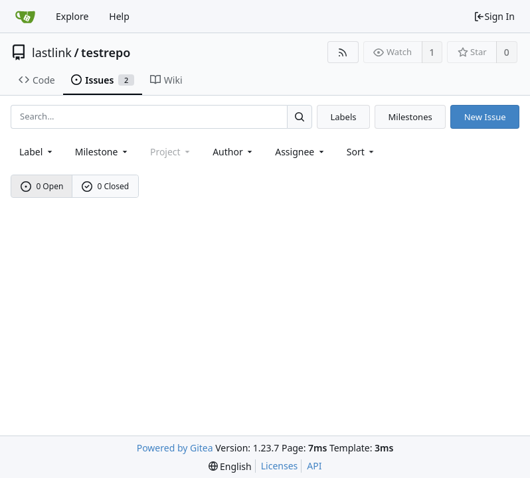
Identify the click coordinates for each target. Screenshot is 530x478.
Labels (343, 117)
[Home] (25, 17)
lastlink (52, 52)
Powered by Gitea (175, 447)
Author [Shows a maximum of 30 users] (233, 151)
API (314, 465)
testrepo (105, 52)
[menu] (361, 151)
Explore (72, 16)
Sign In (494, 16)
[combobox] (37, 151)
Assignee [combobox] (300, 151)
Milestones (410, 117)
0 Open (42, 186)
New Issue (485, 117)
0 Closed (106, 186)
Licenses (279, 465)
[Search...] (299, 116)
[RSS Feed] (343, 52)
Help (119, 16)
